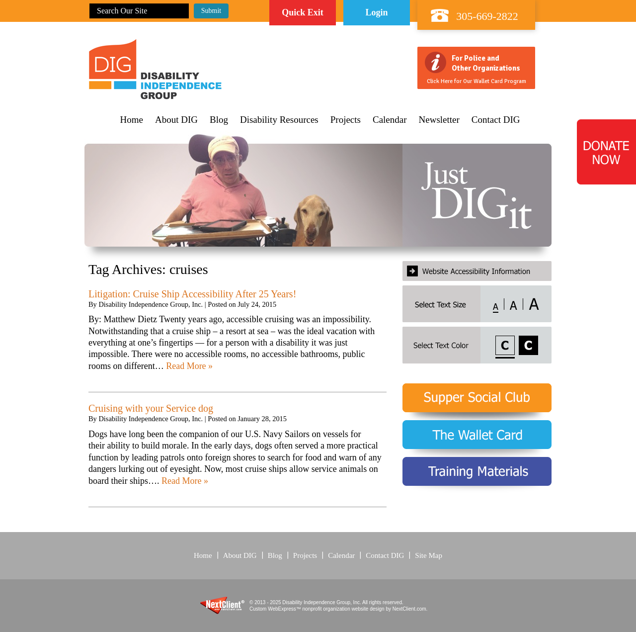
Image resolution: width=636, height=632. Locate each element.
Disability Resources (279, 120)
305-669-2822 (487, 16)
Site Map (428, 555)
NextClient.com (409, 609)
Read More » (189, 366)
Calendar (390, 120)
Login (376, 12)
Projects (345, 120)
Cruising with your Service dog (150, 408)
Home (131, 120)
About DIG (176, 120)
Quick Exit (302, 12)
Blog (219, 120)
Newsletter (439, 120)
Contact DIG (496, 120)
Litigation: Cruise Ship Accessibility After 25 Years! (192, 293)
